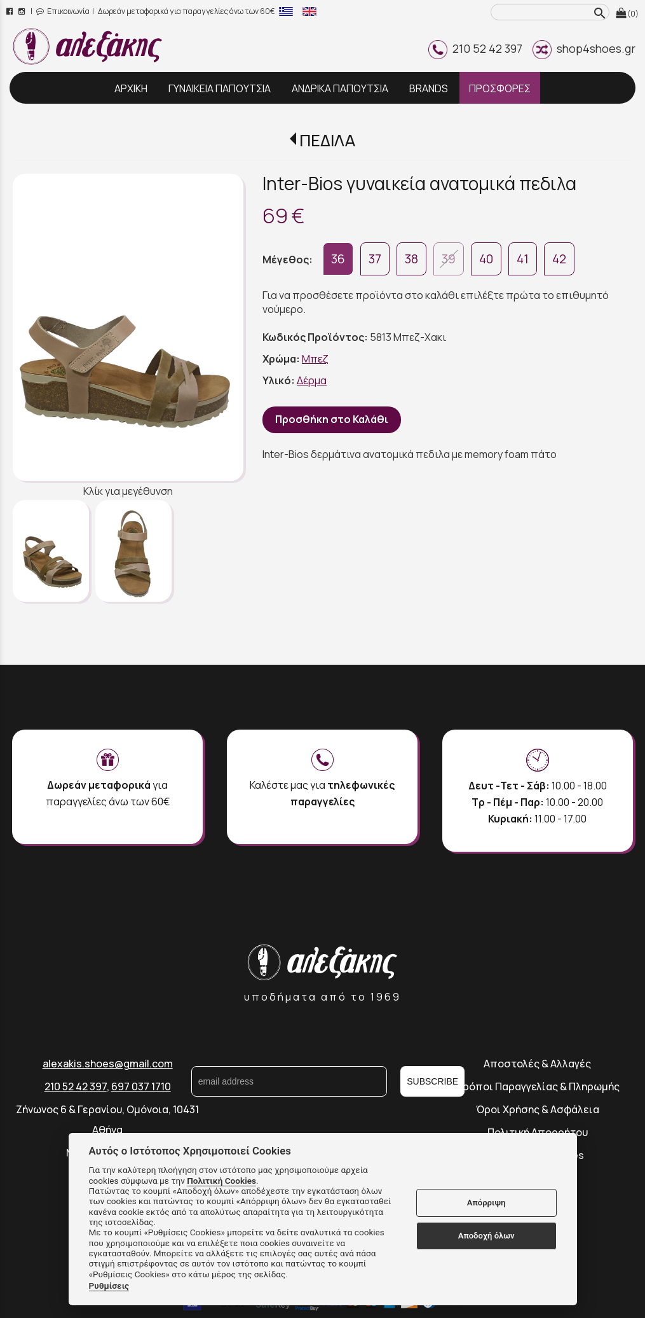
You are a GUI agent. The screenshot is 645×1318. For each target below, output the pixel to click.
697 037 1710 (141, 1086)
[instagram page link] (22, 11)
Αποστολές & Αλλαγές (537, 1064)
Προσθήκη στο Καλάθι (331, 419)
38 (411, 259)
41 (523, 259)
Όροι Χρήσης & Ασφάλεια (537, 1109)
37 (375, 259)
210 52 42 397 (475, 48)
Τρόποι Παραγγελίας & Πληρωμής (538, 1086)
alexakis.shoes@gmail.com (108, 1064)
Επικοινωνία (63, 11)
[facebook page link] (10, 11)
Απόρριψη (486, 1202)
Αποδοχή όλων (486, 1235)
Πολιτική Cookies (221, 1181)
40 (486, 259)
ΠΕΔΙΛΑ (327, 140)
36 (338, 259)
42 (559, 259)
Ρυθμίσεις (109, 1285)
